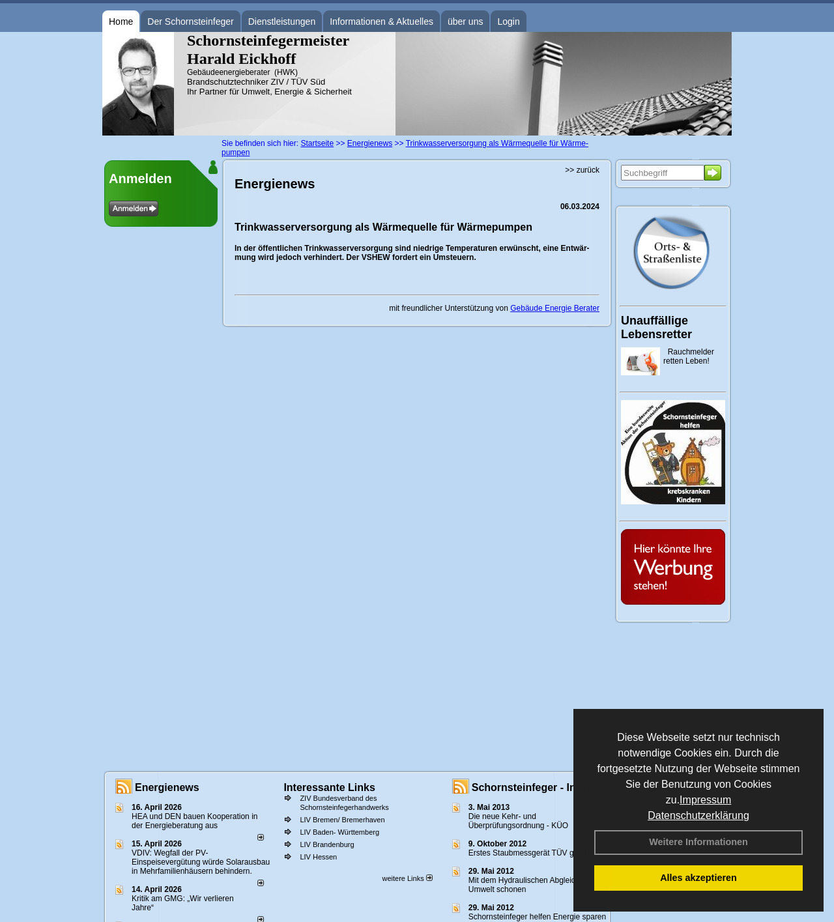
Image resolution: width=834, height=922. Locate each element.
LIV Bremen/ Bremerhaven (342, 820)
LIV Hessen (318, 857)
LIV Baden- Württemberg (339, 832)
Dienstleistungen (282, 21)
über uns (465, 21)
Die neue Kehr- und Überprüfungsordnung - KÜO (518, 821)
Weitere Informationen (698, 842)
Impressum (705, 799)
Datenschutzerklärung (698, 815)
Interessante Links (329, 787)
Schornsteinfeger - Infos (532, 787)
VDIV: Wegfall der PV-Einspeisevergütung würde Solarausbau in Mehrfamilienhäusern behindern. (201, 862)
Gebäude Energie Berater (554, 308)
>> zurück (582, 170)
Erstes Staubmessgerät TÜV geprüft (531, 852)
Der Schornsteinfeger (190, 21)
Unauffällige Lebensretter (656, 327)
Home (121, 21)
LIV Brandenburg (327, 844)
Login (508, 21)
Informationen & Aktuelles (381, 21)
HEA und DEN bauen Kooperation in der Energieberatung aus (194, 821)
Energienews (167, 787)
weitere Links (407, 878)
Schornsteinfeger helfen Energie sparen (537, 916)
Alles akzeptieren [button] (698, 877)
